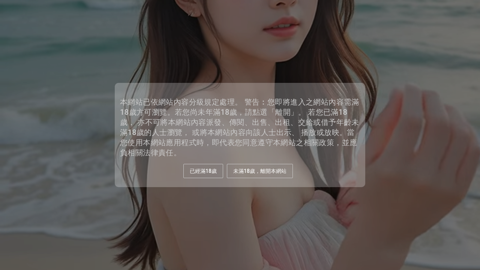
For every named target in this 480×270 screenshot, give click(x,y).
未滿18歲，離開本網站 (259, 171)
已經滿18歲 (203, 171)
